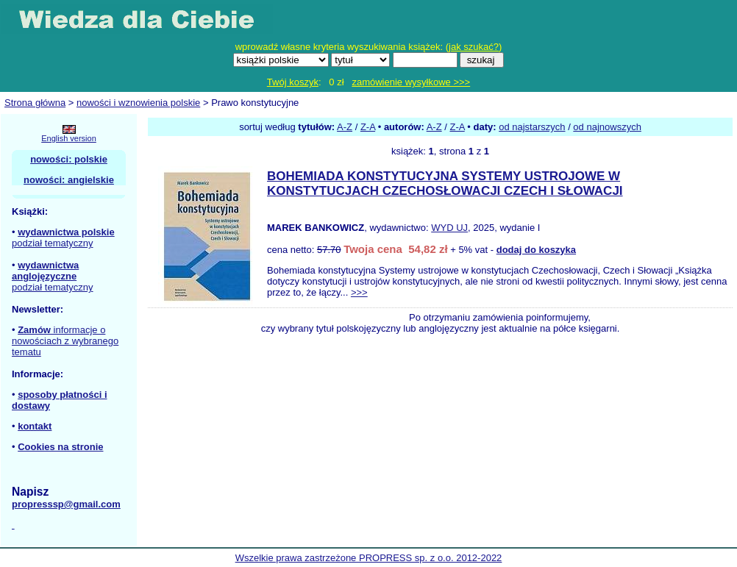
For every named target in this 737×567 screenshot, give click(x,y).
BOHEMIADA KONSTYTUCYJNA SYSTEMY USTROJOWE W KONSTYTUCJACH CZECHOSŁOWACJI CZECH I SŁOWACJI (445, 183)
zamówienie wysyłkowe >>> (411, 82)
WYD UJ (449, 227)
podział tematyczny (52, 243)
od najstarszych (532, 126)
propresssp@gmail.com (66, 504)
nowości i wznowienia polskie (138, 102)
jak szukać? (474, 46)
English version (68, 138)
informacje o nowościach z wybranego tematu (65, 340)
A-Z (344, 126)
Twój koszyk (292, 82)
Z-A (367, 126)
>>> (359, 292)
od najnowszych (607, 126)
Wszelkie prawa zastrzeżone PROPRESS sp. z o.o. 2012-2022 (368, 557)
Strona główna (34, 102)
